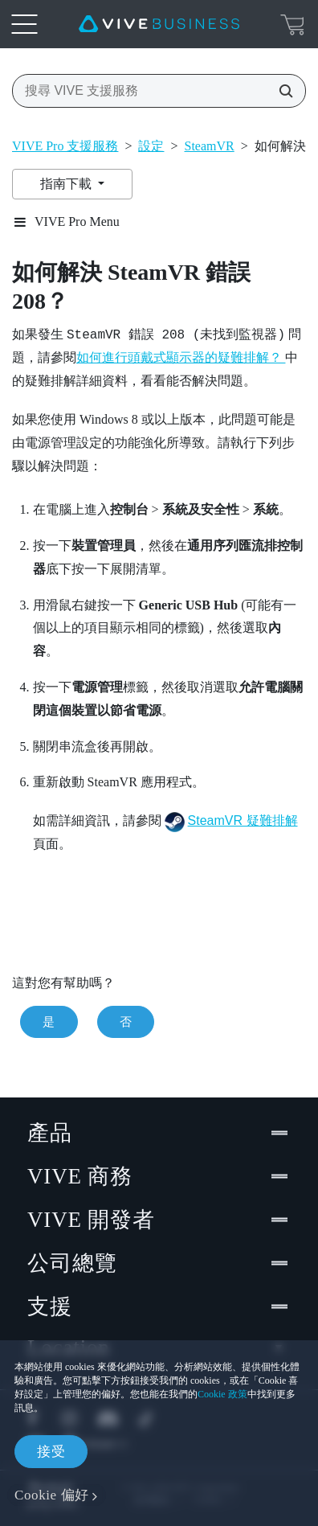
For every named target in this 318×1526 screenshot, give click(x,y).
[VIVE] (159, 24)
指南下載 (67, 184)
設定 (151, 146)
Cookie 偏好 (51, 1495)
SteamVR (209, 146)
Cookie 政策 (222, 1394)
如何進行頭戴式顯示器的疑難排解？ (180, 357)
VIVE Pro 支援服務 (65, 146)
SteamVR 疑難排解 (243, 820)
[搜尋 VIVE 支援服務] (281, 91)
